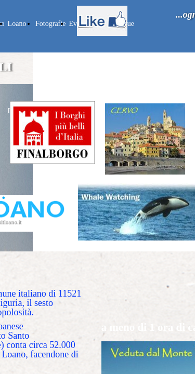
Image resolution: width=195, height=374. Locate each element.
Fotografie (50, 24)
